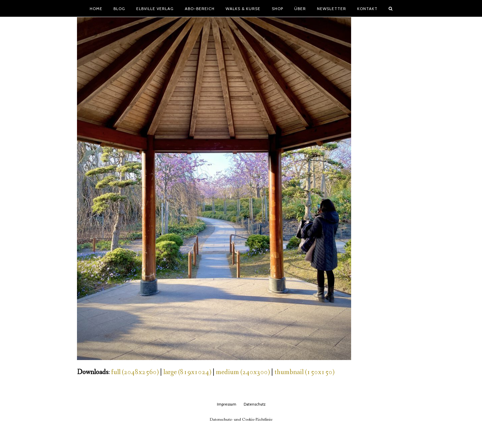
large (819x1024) (187, 372)
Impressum (226, 404)
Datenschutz (254, 404)
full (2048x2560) (135, 372)
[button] (390, 8)
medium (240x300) (243, 372)
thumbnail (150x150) (304, 372)
